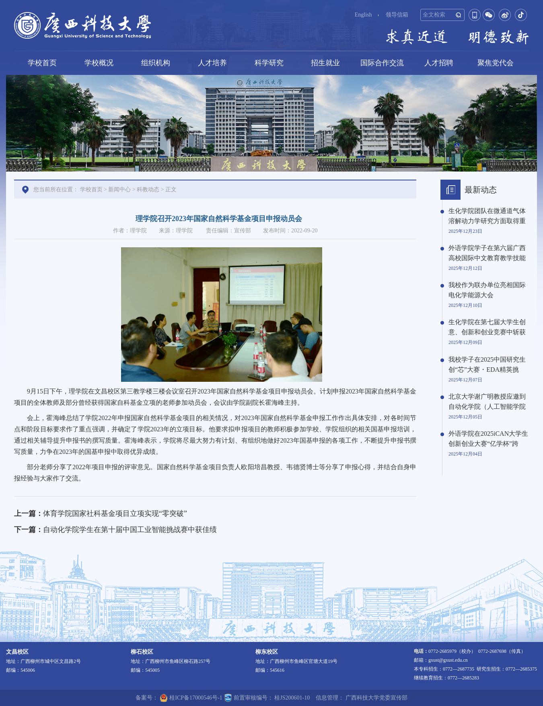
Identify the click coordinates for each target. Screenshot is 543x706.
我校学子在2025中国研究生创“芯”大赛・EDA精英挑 (487, 364)
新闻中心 (119, 189)
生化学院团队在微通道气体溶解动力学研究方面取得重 (487, 215)
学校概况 (98, 63)
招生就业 (325, 63)
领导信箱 (397, 15)
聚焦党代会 (495, 63)
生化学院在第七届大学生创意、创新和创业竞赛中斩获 (487, 327)
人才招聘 (438, 63)
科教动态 (148, 189)
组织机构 (155, 63)
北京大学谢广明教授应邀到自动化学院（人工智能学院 (487, 401)
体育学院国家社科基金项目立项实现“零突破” (115, 513)
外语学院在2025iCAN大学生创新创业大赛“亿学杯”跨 (488, 438)
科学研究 (269, 63)
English (363, 15)
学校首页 (42, 63)
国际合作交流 (382, 63)
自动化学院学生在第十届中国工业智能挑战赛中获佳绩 (130, 530)
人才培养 (212, 63)
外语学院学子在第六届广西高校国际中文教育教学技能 (487, 252)
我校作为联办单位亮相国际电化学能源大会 (487, 290)
